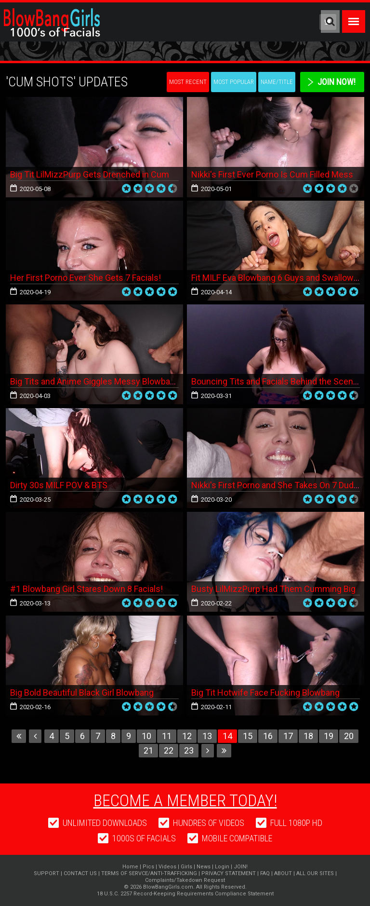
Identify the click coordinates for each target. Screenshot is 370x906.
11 (167, 736)
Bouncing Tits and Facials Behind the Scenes (277, 381)
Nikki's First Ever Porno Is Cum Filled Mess (272, 174)
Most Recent (188, 81)
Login (222, 867)
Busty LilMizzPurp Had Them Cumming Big (273, 589)
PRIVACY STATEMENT (228, 873)
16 (268, 736)
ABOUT (283, 873)
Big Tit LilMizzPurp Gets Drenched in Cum (89, 174)
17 (288, 736)
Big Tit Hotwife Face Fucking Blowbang (265, 692)
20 (349, 736)
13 (207, 736)
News (204, 867)
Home (130, 867)
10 (146, 736)
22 (168, 750)
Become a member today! (185, 800)
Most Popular (233, 81)
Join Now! (336, 82)
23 (189, 750)
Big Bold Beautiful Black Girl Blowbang (82, 692)
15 (247, 736)
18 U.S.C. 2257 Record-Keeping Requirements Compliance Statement (185, 894)
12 (187, 736)
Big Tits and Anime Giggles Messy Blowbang (95, 381)
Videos (167, 867)
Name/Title (277, 81)
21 (148, 750)
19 (328, 736)
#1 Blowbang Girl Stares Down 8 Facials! (86, 589)
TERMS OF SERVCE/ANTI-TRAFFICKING (149, 873)
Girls (186, 867)
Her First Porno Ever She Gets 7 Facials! (85, 278)
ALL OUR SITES (315, 873)
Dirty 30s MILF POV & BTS (58, 485)
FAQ (265, 873)
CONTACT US (80, 873)
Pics (148, 867)
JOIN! (241, 867)
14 (227, 736)
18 (308, 736)
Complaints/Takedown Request (185, 880)
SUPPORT (46, 873)
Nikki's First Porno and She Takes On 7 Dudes (277, 485)
